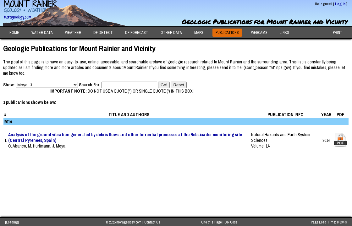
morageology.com (17, 17)
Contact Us (152, 222)
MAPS (198, 32)
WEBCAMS (259, 32)
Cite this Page (211, 222)
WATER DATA (42, 32)
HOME (14, 32)
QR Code (230, 222)
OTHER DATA (171, 32)
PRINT (338, 32)
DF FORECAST (136, 32)
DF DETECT (103, 32)
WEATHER (73, 32)
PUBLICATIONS (227, 32)
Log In (340, 4)
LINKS (284, 32)
